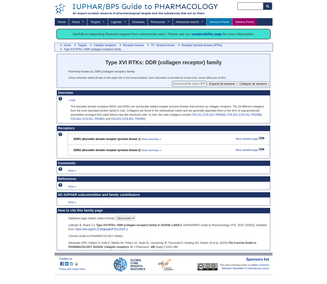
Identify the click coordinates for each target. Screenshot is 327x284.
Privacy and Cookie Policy (72, 269)
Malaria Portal (244, 22)
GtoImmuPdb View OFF (189, 83)
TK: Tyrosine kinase (163, 45)
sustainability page (206, 34)
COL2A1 (232, 114)
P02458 (256, 114)
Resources (158, 22)
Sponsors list (257, 259)
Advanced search (187, 22)
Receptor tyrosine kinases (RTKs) (202, 45)
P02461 (99, 118)
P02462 (139, 118)
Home (62, 22)
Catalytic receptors (105, 45)
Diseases (138, 22)
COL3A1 (76, 118)
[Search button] (267, 6)
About (76, 22)
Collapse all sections (253, 83)
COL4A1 (116, 118)
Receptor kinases (133, 45)
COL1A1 (196, 114)
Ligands (116, 22)
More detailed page (250, 138)
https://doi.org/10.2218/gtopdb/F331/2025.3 (101, 229)
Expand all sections (222, 83)
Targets (95, 22)
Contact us (65, 258)
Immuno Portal (219, 22)
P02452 (220, 114)
